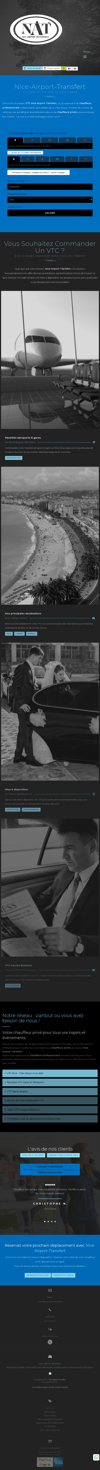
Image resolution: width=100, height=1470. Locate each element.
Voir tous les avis (32, 1155)
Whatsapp (96, 1457)
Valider (50, 213)
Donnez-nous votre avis (63, 1155)
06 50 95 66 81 (32, 68)
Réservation (52, 68)
